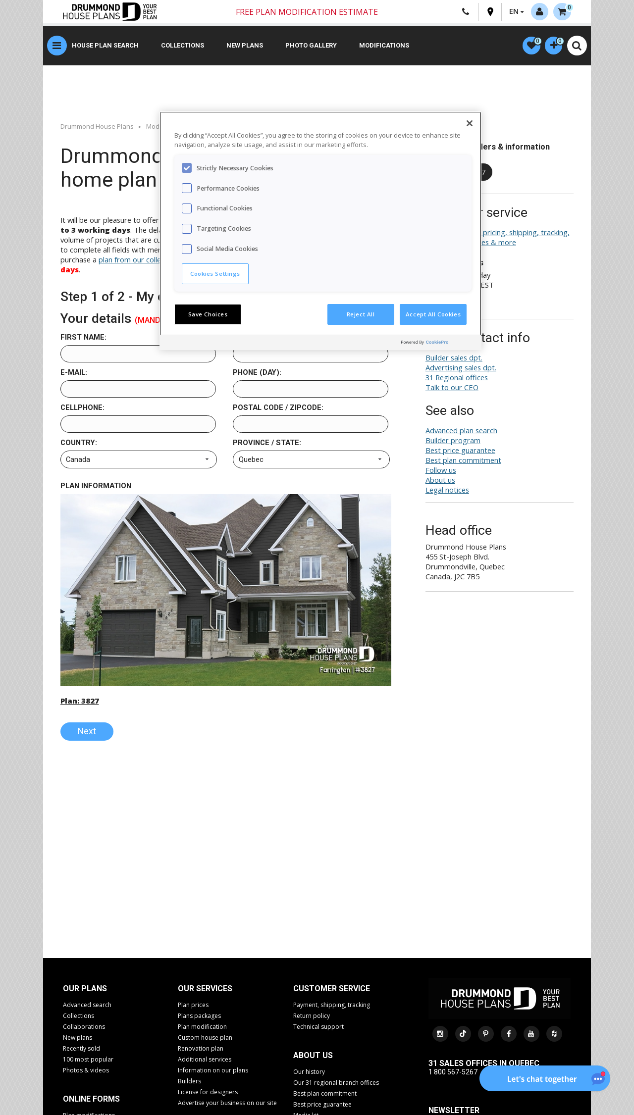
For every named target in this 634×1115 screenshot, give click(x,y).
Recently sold (81, 1050)
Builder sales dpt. (453, 359)
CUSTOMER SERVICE (331, 990)
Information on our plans (213, 1071)
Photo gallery (311, 47)
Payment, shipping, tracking (331, 1006)
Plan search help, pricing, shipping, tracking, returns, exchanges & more (497, 239)
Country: (78, 444)
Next (87, 733)
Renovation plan (200, 1050)
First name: (83, 338)
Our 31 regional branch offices (336, 1084)
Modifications (384, 47)
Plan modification (202, 1028)
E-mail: (73, 373)
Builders (189, 1082)
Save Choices (208, 314)
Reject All (361, 314)
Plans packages (199, 1017)
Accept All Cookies (433, 314)
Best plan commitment (463, 461)
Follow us (440, 471)
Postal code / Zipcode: (278, 409)
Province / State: (267, 444)
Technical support (318, 1028)
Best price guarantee (460, 451)
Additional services (204, 1061)
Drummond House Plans (97, 127)
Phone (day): (257, 373)
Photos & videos (86, 1071)
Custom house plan (205, 1039)
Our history (309, 1073)
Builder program (452, 442)
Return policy (311, 1017)
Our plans (85, 990)
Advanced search (87, 1006)
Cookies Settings (215, 273)
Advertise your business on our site (227, 1104)
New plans (244, 47)
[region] (320, 230)
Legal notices (447, 491)
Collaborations (84, 1028)
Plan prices (193, 1006)
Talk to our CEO (451, 389)
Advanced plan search (461, 432)
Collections (182, 47)
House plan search (105, 47)
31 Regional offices (456, 379)
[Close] (469, 123)
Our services (205, 990)
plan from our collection (138, 261)
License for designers (208, 1093)
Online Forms (91, 1100)
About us (440, 481)
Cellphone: (82, 409)
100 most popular (88, 1061)
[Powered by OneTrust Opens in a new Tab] (438, 344)
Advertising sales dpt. (460, 369)
